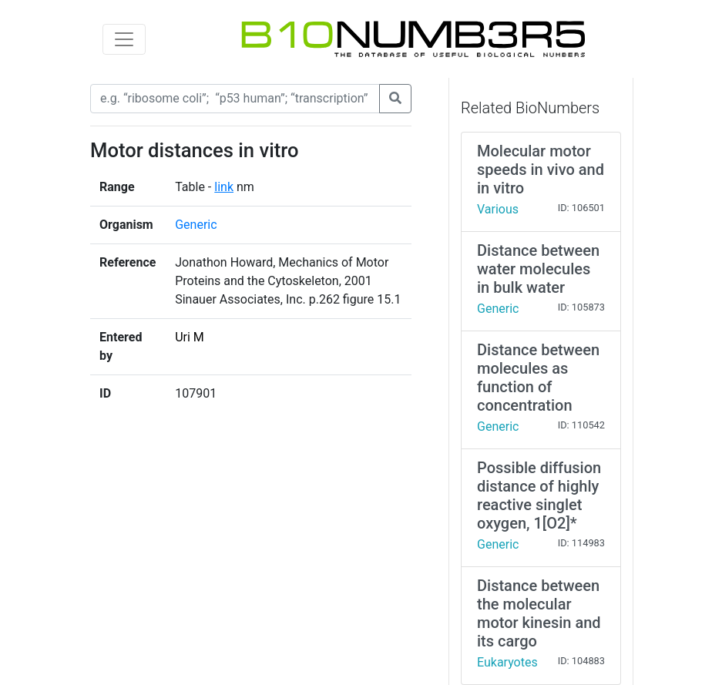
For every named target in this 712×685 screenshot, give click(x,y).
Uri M (189, 337)
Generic (196, 224)
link (223, 187)
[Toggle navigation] (124, 39)
